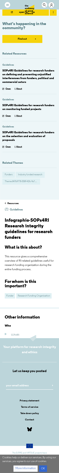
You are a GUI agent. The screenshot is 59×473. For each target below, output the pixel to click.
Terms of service (29, 407)
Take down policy (29, 413)
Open (8, 89)
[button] (25, 468)
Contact (29, 419)
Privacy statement (29, 400)
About (19, 89)
